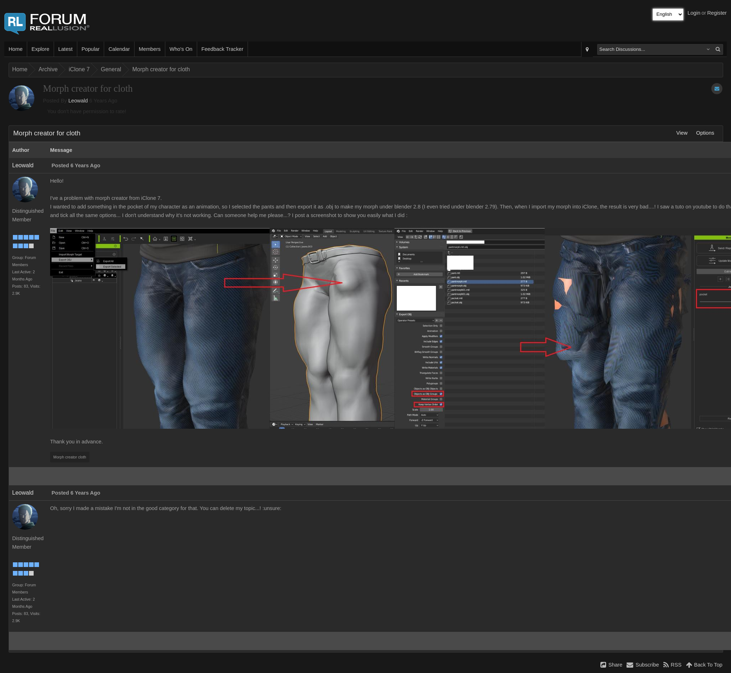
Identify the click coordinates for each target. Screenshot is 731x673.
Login (694, 13)
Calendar (119, 49)
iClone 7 (79, 69)
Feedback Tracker (222, 49)
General (111, 69)
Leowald (78, 101)
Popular (90, 49)
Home (15, 49)
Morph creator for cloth (161, 69)
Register (717, 13)
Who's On (181, 49)
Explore (40, 49)
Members (150, 49)
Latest (65, 49)
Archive (48, 69)
